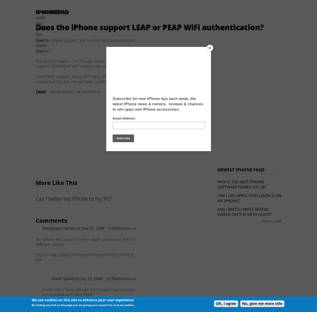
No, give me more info (262, 304)
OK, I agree (226, 304)
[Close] (210, 48)
